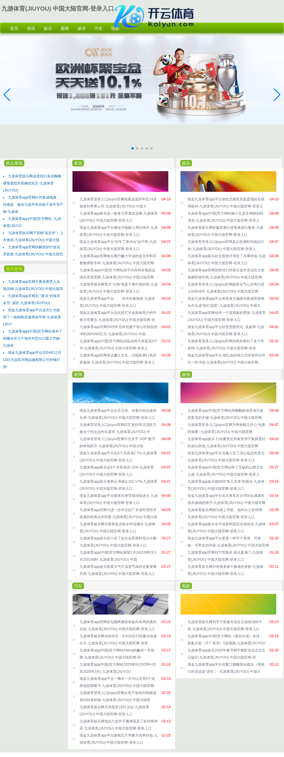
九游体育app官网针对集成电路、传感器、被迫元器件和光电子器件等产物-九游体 (33, 204)
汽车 (78, 585)
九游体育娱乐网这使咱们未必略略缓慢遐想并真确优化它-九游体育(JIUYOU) (32, 183)
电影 (186, 585)
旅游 (186, 374)
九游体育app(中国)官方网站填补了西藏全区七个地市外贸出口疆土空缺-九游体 (32, 338)
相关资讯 (14, 268)
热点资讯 (14, 163)
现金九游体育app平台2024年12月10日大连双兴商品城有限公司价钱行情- (32, 360)
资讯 (78, 163)
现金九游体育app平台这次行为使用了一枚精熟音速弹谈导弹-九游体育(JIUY (32, 317)
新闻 (78, 374)
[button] (277, 94)
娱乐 (186, 163)
